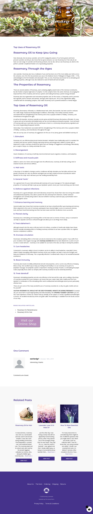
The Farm (53, 4)
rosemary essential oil (46, 241)
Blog (69, 4)
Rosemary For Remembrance (27, 310)
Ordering (47, 484)
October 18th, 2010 (46, 359)
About (45, 4)
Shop (39, 4)
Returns (63, 484)
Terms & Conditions (52, 504)
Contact (62, 4)
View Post (23, 460)
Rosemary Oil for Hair (24, 312)
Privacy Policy (38, 504)
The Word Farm (49, 499)
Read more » (28, 456)
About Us (30, 484)
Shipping (55, 484)
